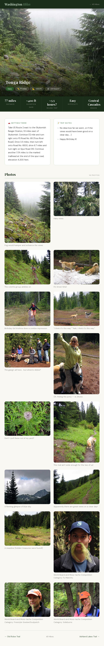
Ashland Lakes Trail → (89, 636)
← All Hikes (94, 4)
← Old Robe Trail (12, 636)
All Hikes (50, 636)
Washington (17, 4)
